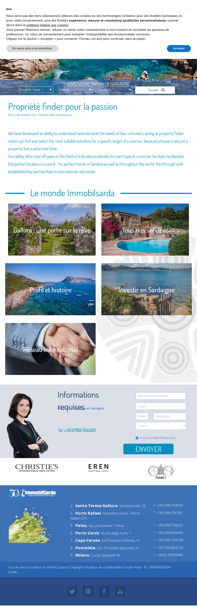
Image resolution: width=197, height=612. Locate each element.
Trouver (156, 90)
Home (11, 114)
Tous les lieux (17, 567)
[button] (189, 9)
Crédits (13, 572)
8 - (82, 547)
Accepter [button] (179, 48)
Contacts (62, 567)
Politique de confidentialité (104, 567)
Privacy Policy (168, 437)
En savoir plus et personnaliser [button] (32, 48)
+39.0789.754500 (79, 430)
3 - (85, 513)
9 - (79, 555)
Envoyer (148, 448)
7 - (85, 540)
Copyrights (77, 567)
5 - (84, 533)
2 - (94, 505)
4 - (78, 525)
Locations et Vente (41, 567)
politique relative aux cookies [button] (47, 25)
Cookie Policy (133, 567)
